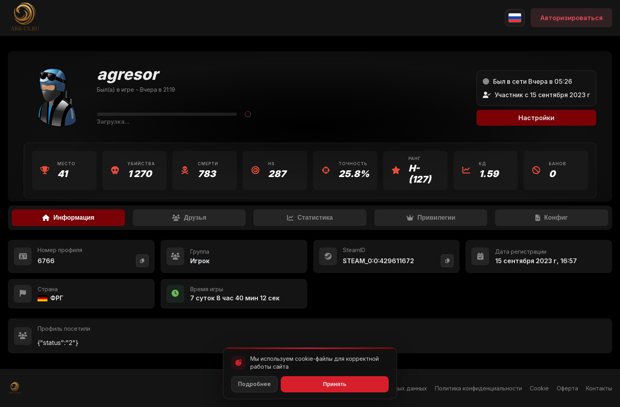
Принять (334, 384)
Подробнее (254, 384)
